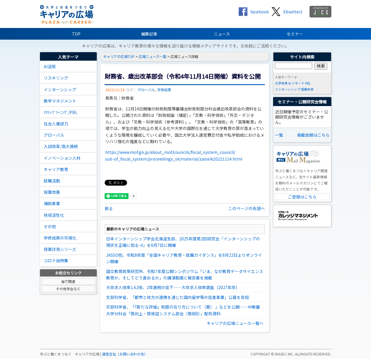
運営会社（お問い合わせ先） (124, 354)
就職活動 (52, 180)
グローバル (54, 135)
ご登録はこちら (302, 197)
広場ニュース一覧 (152, 56)
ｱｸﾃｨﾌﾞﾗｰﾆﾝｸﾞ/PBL (61, 112)
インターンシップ (60, 89)
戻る (109, 208)
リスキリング (56, 77)
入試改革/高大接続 (61, 146)
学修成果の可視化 (60, 237)
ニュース (222, 34)
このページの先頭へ (246, 208)
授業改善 (52, 192)
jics (320, 11)
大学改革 (281, 83)
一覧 (279, 135)
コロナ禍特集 (56, 260)
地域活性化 (54, 215)
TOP (76, 34)
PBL (308, 83)
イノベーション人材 (62, 158)
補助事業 (52, 203)
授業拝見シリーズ (60, 249)
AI (289, 83)
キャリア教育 (56, 169)
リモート (298, 83)
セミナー (295, 34)
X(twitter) (292, 12)
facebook (259, 12)
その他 (50, 226)
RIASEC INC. (284, 354)
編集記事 (149, 34)
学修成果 (164, 89)
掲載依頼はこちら (313, 135)
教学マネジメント (60, 100)
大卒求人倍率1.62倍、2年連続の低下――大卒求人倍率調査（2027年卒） (173, 287)
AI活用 (50, 66)
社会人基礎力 (56, 123)
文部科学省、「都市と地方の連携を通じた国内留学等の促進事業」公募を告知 (177, 297)
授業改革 (307, 89)
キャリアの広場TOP (119, 56)
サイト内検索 (302, 57)
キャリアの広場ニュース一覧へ (235, 323)
